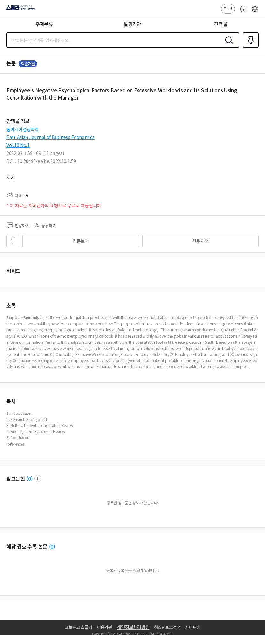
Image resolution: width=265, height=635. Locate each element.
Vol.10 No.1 (18, 145)
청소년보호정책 (167, 627)
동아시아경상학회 (22, 129)
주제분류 (44, 23)
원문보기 (81, 241)
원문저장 (200, 241)
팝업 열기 (37, 478)
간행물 (220, 23)
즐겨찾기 (249, 47)
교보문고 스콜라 (78, 627)
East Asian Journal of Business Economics (50, 137)
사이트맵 (192, 627)
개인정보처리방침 (133, 627)
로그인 (228, 8)
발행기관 (132, 23)
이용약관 (104, 627)
